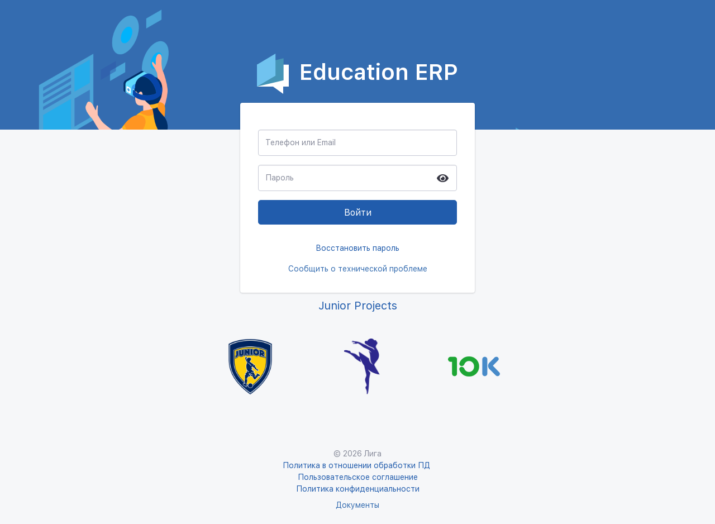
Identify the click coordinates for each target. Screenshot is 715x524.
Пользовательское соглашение (358, 477)
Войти (357, 212)
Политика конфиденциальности (358, 488)
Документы (357, 505)
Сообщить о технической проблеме (357, 268)
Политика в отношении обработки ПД (357, 465)
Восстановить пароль (357, 248)
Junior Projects (357, 305)
